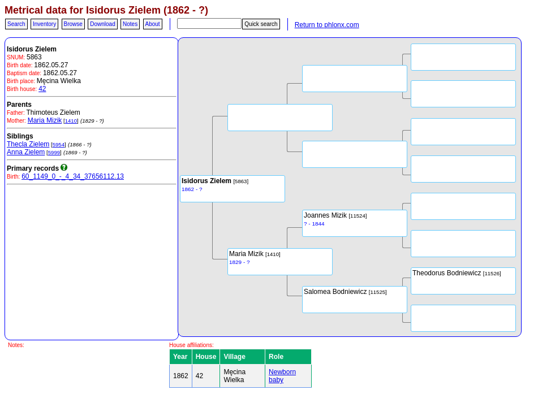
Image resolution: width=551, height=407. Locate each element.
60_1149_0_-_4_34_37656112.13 (72, 176)
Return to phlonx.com (327, 25)
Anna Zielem (26, 152)
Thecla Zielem (28, 144)
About (152, 24)
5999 (54, 152)
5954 (58, 144)
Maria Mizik (45, 120)
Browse (73, 24)
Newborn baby (282, 376)
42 (42, 89)
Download (102, 24)
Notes (130, 24)
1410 (71, 121)
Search (16, 24)
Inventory (44, 24)
